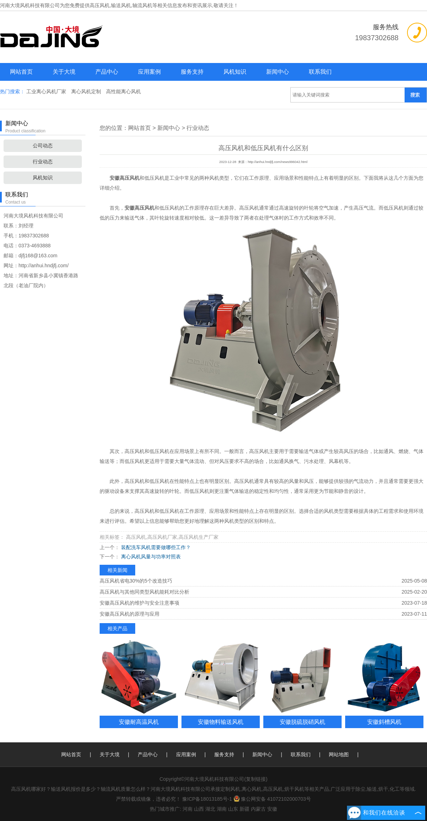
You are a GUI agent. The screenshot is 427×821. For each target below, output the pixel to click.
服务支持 (192, 72)
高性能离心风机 (123, 91)
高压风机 (100, 5)
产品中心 (106, 72)
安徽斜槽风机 (384, 722)
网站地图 (339, 754)
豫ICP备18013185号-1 (207, 799)
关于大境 (64, 72)
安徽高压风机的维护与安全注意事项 (139, 603)
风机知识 (234, 72)
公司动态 (43, 145)
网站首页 (21, 72)
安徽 (272, 809)
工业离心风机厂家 (47, 91)
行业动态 (43, 161)
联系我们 (320, 72)
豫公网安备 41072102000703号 (272, 799)
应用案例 (149, 72)
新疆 (244, 809)
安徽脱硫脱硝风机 (302, 722)
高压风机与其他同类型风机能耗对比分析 (144, 592)
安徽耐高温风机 (139, 722)
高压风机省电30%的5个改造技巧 (136, 581)
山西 (199, 809)
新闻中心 (277, 72)
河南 (188, 809)
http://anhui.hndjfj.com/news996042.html (277, 162)
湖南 (222, 809)
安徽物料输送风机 (220, 722)
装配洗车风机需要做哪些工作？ (155, 547)
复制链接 (256, 779)
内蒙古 (258, 809)
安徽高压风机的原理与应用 (129, 614)
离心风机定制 (86, 91)
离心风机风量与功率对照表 (150, 556)
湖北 (210, 809)
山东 (233, 809)
